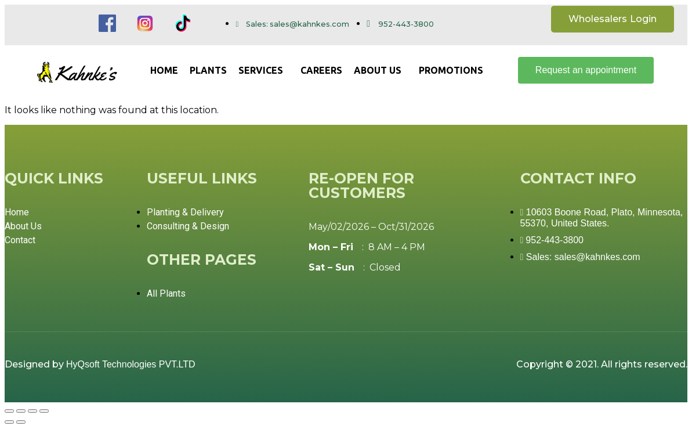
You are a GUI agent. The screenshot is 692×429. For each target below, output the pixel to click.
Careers (321, 70)
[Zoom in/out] (44, 411)
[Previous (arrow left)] (9, 422)
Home (164, 70)
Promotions (451, 70)
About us (377, 70)
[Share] (21, 411)
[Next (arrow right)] (21, 422)
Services (260, 70)
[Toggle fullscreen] (32, 411)
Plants (208, 70)
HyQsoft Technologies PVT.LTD (130, 364)
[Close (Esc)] (9, 411)
